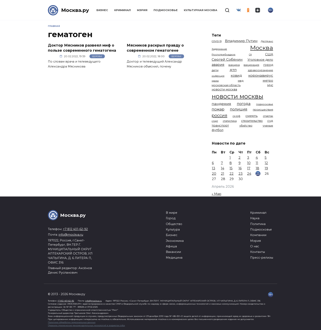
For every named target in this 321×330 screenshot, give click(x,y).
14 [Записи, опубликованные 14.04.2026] (222, 168)
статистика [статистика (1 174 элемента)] (230, 120)
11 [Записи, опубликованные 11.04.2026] (257, 163)
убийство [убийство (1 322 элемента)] (245, 125)
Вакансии (173, 252)
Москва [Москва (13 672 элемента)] (261, 47)
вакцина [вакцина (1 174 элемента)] (234, 64)
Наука (254, 218)
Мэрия (142, 10)
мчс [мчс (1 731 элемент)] (270, 85)
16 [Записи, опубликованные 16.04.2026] (240, 168)
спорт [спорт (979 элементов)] (215, 121)
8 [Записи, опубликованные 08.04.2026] (230, 163)
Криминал (122, 10)
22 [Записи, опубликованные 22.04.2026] (231, 174)
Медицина (174, 257)
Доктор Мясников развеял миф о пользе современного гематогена (82, 48)
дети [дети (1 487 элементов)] (215, 70)
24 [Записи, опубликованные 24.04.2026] (249, 174)
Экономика (175, 241)
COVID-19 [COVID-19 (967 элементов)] (217, 41)
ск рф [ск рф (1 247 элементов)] (236, 116)
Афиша (171, 246)
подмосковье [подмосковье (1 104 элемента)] (264, 104)
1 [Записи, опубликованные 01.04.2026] (230, 158)
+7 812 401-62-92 (75, 229)
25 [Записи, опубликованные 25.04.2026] (258, 173)
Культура (173, 229)
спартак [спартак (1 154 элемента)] (268, 116)
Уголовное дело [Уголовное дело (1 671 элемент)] (260, 60)
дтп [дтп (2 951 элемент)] (233, 69)
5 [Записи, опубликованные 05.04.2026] (266, 158)
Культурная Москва (200, 10)
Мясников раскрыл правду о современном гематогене (155, 48)
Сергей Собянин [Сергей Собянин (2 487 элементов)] (227, 59)
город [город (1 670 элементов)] (268, 65)
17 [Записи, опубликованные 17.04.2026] (248, 168)
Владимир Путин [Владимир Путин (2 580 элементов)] (241, 41)
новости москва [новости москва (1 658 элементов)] (224, 89)
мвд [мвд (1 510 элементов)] (241, 80)
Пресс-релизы (261, 257)
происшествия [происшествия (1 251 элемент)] (263, 109)
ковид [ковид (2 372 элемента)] (236, 75)
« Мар (216, 194)
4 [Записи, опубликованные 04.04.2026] (257, 158)
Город (170, 218)
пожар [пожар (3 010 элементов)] (218, 109)
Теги (216, 35)
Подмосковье (166, 10)
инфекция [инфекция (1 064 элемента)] (218, 75)
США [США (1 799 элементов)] (269, 54)
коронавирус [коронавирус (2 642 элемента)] (260, 75)
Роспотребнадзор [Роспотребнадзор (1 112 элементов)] (223, 54)
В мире (171, 213)
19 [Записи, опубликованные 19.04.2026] (266, 168)
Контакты (257, 252)
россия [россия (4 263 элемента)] (219, 115)
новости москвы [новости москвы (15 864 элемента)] (237, 96)
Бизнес (102, 10)
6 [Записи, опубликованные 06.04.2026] (213, 163)
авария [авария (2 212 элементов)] (218, 65)
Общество (174, 224)
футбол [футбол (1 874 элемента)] (217, 130)
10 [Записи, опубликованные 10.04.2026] (249, 163)
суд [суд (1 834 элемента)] (270, 121)
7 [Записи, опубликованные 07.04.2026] (222, 163)
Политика (258, 224)
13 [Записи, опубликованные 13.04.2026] (213, 168)
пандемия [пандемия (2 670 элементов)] (221, 104)
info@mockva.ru (71, 234)
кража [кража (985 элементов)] (215, 80)
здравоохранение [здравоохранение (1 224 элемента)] (260, 70)
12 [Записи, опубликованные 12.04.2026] (266, 163)
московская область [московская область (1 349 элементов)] (226, 85)
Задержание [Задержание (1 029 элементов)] (219, 49)
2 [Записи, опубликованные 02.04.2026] (239, 158)
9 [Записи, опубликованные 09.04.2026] (239, 163)
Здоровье (97, 56)
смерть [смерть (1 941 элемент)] (251, 116)
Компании (258, 235)
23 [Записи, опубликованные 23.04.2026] (240, 174)
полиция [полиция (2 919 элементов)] (238, 109)
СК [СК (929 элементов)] (250, 54)
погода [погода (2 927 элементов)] (244, 103)
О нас (254, 246)
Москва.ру (75, 10)
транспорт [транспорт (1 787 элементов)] (220, 125)
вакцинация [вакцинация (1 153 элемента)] (251, 64)
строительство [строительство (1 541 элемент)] (252, 121)
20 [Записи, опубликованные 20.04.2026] (214, 174)
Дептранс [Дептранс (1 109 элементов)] (267, 41)
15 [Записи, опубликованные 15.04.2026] (231, 168)
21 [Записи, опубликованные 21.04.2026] (222, 174)
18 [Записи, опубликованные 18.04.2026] (257, 168)
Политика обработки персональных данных (71, 322)
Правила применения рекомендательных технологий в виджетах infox (86, 325)
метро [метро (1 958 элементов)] (268, 80)
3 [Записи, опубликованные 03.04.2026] (248, 158)
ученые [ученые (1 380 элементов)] (268, 125)
